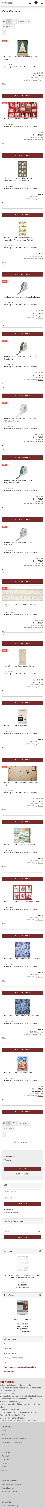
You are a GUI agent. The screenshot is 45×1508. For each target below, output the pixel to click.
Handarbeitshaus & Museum (11, 1484)
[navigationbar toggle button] (42, 3)
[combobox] (23, 21)
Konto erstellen (9, 1209)
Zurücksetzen (22, 1174)
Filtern (22, 1169)
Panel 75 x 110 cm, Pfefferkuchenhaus (18, 1073)
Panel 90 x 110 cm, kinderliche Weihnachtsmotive (22, 902)
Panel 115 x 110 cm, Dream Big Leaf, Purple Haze (22, 959)
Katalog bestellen (8, 1488)
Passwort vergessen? (11, 1212)
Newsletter (7, 1348)
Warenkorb (5, 1456)
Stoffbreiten (9, 1156)
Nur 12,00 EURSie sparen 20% (22, 1326)
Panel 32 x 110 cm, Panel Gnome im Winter (19, 845)
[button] (4, 21)
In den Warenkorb (22, 96)
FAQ (5, 1362)
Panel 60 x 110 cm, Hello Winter (15, 726)
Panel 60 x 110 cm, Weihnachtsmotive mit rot (20, 119)
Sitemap (6, 1344)
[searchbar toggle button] (30, 3)
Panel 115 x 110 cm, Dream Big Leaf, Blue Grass (21, 1016)
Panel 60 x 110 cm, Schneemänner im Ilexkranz (21, 666)
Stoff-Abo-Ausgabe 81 (22, 1319)
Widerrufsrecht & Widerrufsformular (14, 1439)
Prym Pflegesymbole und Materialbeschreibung (20, 1367)
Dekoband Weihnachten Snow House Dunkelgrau (22, 297)
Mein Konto (5, 1459)
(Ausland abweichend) (31, 67)
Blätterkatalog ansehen (10, 1492)
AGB (3, 1435)
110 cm (7, 1160)
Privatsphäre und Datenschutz (12, 1443)
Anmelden (22, 1204)
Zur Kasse (5, 1463)
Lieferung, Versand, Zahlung (13, 1358)
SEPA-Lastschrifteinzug (10, 1506)
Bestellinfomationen (10, 1353)
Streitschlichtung (9, 1372)
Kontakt (4, 1431)
